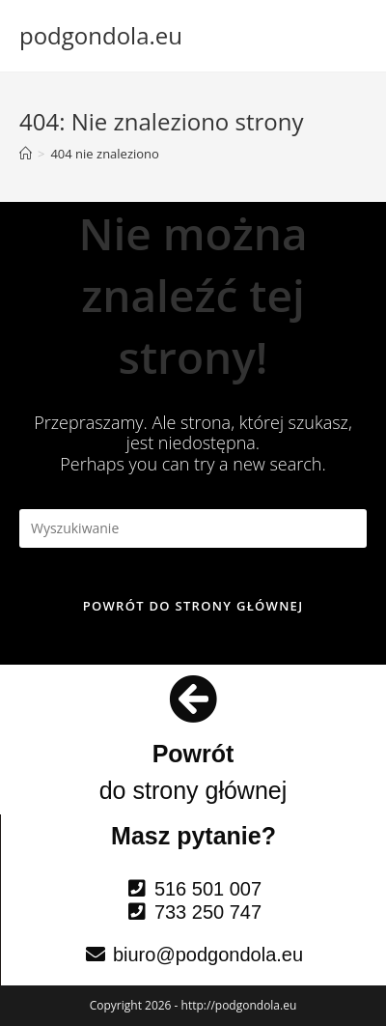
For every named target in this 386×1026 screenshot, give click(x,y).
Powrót (193, 753)
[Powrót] (193, 698)
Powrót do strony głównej (193, 605)
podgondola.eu (100, 35)
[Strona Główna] (25, 153)
